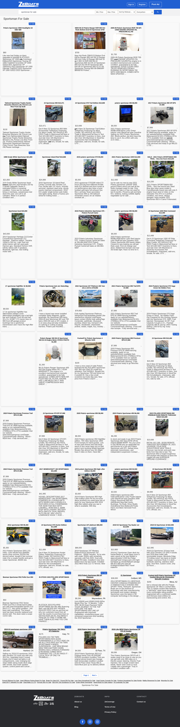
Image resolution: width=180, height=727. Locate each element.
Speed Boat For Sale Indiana (102, 682)
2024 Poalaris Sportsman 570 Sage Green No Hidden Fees (162, 287)
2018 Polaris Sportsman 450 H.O (90, 629)
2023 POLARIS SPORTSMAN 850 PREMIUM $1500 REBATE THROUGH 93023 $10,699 (162, 415)
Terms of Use (110, 707)
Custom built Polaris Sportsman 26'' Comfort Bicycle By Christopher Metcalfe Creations (162, 577)
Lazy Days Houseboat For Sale (85, 680)
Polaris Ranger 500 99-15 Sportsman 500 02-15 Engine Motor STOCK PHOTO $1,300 (54, 340)
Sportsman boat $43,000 (18, 211)
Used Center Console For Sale (106, 680)
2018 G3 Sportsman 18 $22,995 (162, 525)
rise (4, 136)
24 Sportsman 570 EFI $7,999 (54, 413)
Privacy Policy (110, 712)
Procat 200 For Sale (67, 680)
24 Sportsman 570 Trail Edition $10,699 (90, 103)
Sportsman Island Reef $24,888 (54, 157)
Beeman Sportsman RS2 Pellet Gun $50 (18, 577)
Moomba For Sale (167, 680)
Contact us (141, 702)
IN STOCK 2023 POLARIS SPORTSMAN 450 (54, 578)
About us (78, 702)
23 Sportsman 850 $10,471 (54, 103)
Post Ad (155, 4)
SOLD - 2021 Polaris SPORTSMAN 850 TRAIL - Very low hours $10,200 (162, 158)
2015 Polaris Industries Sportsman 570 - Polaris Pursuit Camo (90, 212)
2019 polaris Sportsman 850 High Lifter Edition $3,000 (90, 470)
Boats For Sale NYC (52, 680)
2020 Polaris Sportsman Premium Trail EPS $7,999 (18, 414)
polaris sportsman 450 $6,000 (126, 103)
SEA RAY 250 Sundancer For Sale (63, 682)
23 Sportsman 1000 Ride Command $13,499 (162, 212)
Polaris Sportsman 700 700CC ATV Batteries (54, 630)
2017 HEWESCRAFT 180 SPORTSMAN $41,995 (54, 470)
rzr (76, 61)
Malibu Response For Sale (151, 680)
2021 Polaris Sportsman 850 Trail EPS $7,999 (126, 287)
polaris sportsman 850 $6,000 (126, 211)
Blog (76, 707)
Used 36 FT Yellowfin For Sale (12, 682)
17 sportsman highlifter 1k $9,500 (18, 286)
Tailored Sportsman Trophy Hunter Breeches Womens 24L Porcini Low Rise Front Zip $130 (18, 105)
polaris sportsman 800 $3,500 (126, 469)
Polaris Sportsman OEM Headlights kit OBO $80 (18, 29)
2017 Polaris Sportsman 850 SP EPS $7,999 (162, 104)
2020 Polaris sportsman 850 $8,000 (90, 413)
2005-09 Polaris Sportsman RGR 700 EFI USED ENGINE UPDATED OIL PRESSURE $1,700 (126, 30)
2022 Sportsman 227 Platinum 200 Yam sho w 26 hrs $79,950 (90, 287)
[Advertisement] (54, 59)
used (116, 59)
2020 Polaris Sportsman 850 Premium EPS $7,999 (126, 339)
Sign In (131, 4)
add (49, 142)
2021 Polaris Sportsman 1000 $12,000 (126, 157)
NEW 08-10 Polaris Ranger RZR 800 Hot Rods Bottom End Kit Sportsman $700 (90, 29)
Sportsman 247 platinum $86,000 (89, 525)
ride (21, 59)
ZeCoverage (109, 702)
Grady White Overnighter (84, 682)
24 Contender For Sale (121, 682)
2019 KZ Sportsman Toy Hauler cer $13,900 (126, 526)
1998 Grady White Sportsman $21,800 (18, 157)
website (169, 138)
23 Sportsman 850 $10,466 (162, 338)
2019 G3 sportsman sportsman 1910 (18, 629)
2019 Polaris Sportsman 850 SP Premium (90, 576)
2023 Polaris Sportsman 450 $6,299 (126, 413)
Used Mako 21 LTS (29, 682)
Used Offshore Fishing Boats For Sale (32, 680)
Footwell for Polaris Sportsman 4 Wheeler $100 (90, 339)
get (76, 129)
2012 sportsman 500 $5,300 (18, 525)
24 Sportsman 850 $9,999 (162, 469)
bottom (5, 185)
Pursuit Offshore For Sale (10, 680)
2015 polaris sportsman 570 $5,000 (90, 157)
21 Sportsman (126, 575)
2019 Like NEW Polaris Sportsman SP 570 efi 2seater (126, 630)
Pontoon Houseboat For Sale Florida (129, 680)
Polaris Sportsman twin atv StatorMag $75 (53, 287)
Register (142, 4)
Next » (94, 675)
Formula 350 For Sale (44, 682)
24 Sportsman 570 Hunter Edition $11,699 (54, 526)
